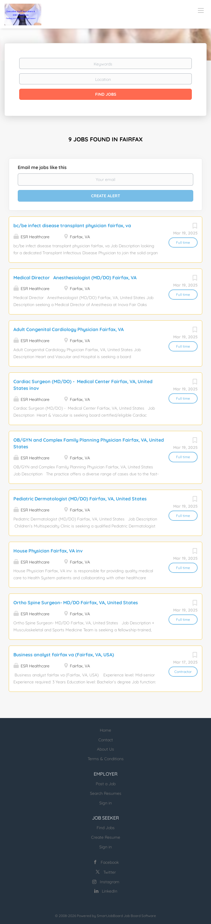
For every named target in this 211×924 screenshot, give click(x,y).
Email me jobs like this (42, 167)
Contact (105, 739)
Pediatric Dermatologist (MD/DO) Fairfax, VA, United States (80, 499)
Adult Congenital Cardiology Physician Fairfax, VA (68, 329)
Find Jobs (105, 94)
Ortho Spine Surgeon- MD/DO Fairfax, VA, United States (75, 602)
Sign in (105, 803)
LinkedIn (109, 891)
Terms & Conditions (106, 758)
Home (105, 730)
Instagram (109, 881)
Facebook (110, 862)
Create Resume (105, 837)
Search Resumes (105, 793)
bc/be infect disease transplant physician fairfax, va (72, 225)
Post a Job (106, 783)
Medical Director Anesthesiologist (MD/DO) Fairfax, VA (74, 277)
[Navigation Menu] (201, 10)
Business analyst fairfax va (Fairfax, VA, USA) (63, 655)
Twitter (109, 872)
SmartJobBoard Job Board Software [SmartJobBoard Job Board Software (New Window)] (126, 916)
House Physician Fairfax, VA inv (48, 551)
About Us (105, 749)
